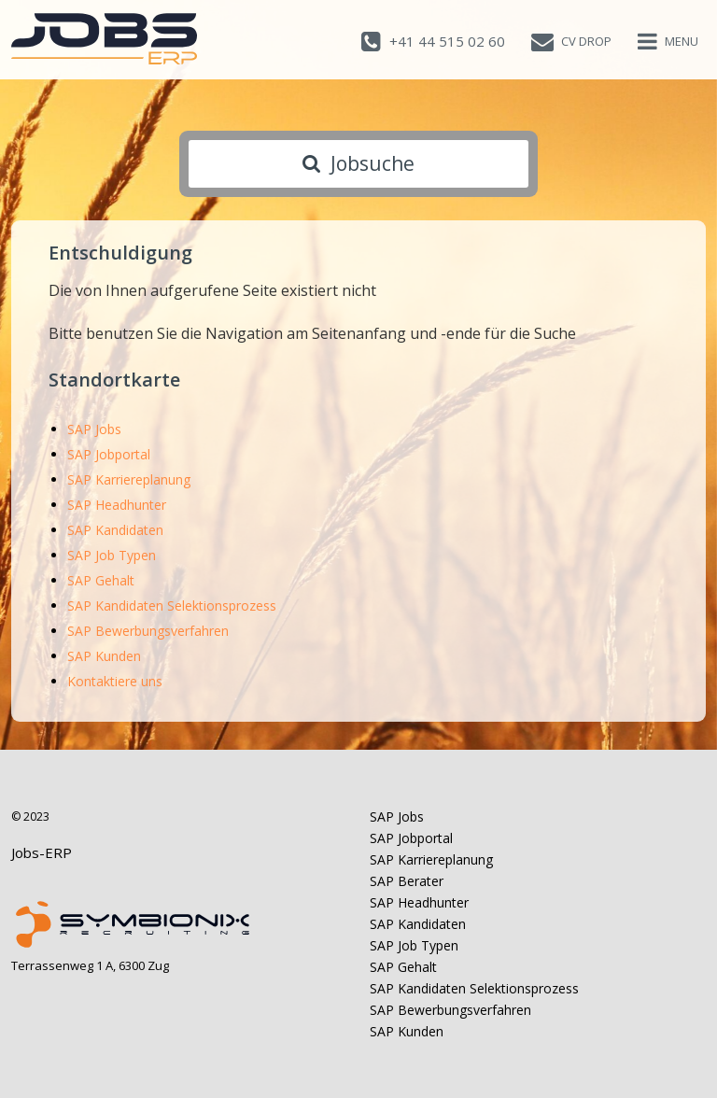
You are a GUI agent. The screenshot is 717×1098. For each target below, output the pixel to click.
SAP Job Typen (111, 555)
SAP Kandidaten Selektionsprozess (171, 605)
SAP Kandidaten (115, 530)
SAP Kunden (104, 656)
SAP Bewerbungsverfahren (148, 631)
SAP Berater (406, 881)
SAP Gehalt (100, 580)
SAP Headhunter (116, 505)
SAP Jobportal (108, 454)
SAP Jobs (94, 429)
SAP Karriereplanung (128, 479)
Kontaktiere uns (114, 681)
